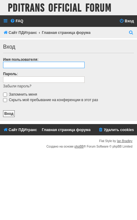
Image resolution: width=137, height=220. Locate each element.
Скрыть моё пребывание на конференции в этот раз (50, 99)
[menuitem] (16, 21)
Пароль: (10, 73)
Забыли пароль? (17, 86)
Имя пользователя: (20, 59)
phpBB (79, 146)
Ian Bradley (124, 141)
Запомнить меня (20, 94)
